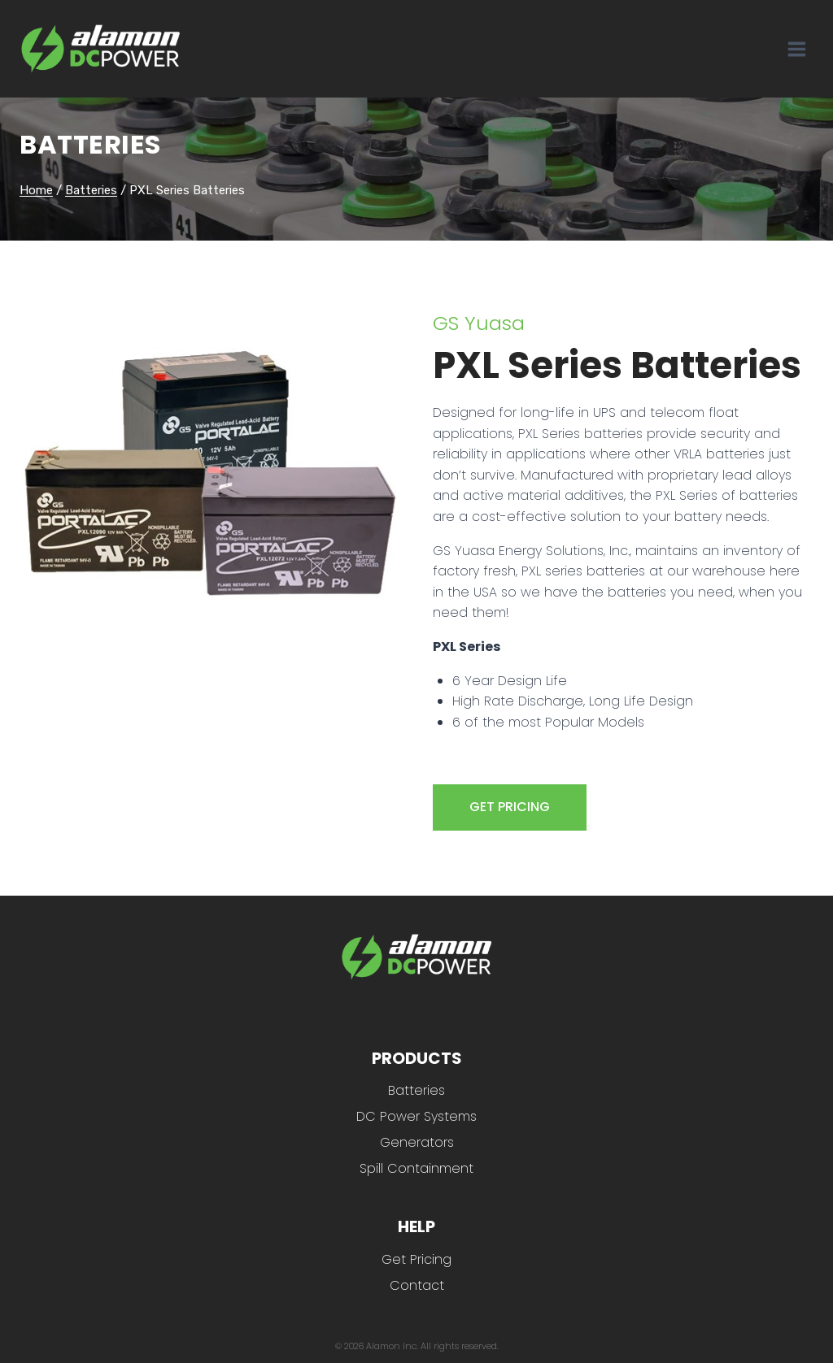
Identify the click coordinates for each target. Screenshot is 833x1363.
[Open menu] (796, 48)
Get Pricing (416, 1259)
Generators (417, 1142)
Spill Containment (416, 1168)
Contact (417, 1285)
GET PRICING (509, 806)
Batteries (90, 144)
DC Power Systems (416, 1116)
